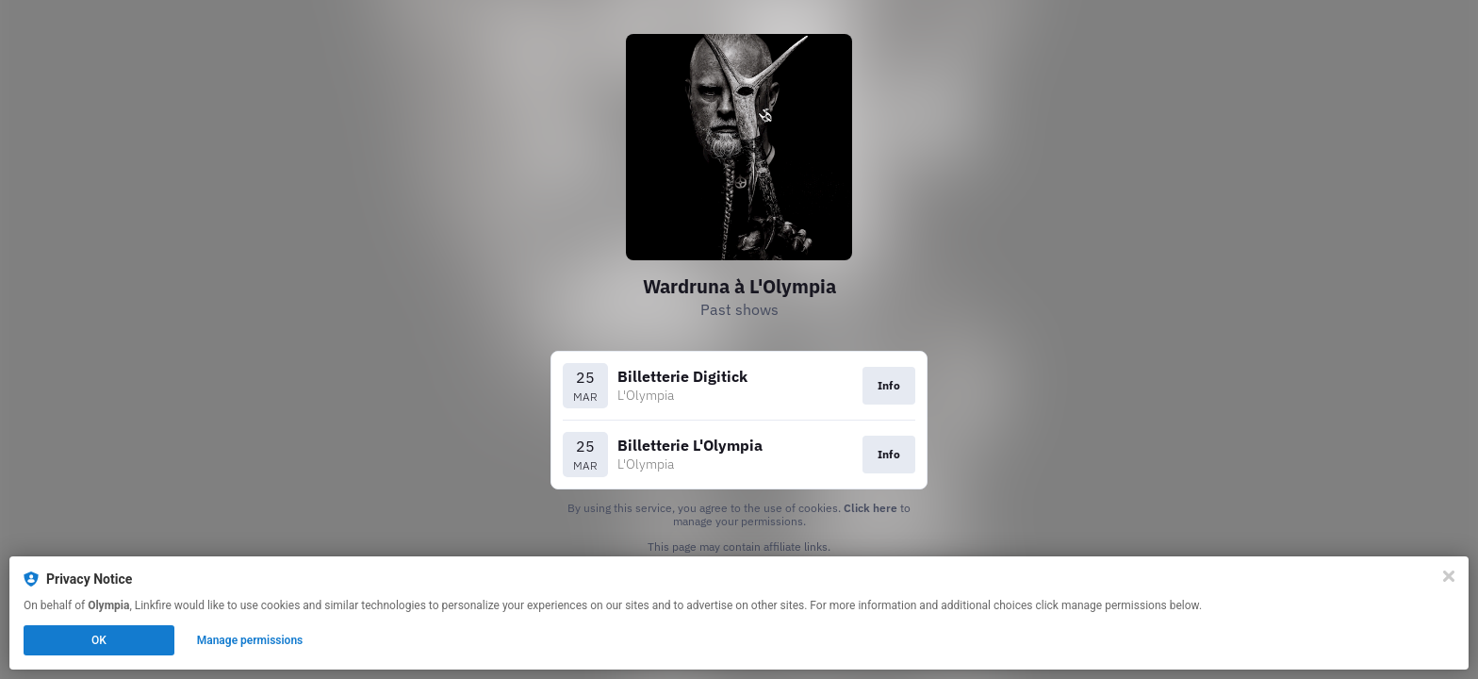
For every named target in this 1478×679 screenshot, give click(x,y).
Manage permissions (250, 640)
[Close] (1449, 576)
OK (99, 640)
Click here (870, 508)
